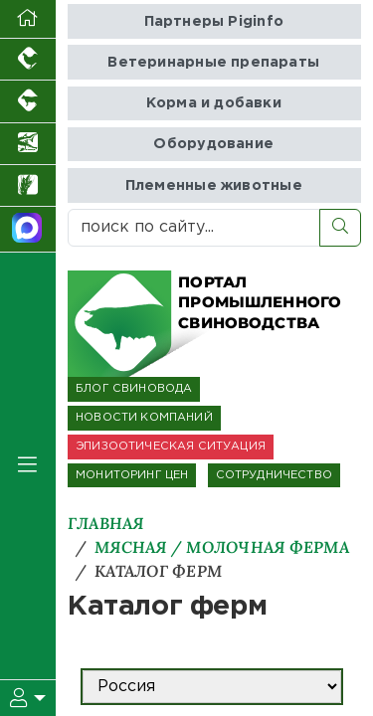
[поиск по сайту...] (194, 228)
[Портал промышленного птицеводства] (28, 60)
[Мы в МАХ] (28, 230)
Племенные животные (213, 185)
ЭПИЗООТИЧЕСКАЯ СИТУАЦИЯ (171, 446)
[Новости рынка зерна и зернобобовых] (28, 186)
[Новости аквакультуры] (28, 144)
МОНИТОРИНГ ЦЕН (132, 475)
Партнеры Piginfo (213, 21)
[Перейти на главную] (28, 19)
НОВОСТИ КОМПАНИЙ (144, 418)
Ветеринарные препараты (213, 62)
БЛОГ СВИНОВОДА (134, 389)
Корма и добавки (213, 102)
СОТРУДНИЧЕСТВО (274, 475)
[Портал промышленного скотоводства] (28, 101)
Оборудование (213, 143)
